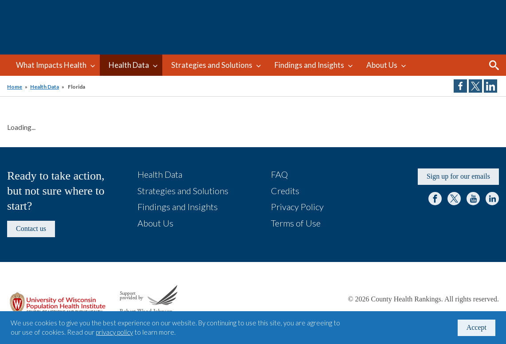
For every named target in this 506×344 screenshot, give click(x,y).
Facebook (435, 198)
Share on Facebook (460, 86)
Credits (285, 190)
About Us (381, 65)
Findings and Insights (309, 65)
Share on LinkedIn (490, 86)
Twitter (454, 198)
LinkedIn (492, 198)
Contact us (31, 228)
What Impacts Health (51, 65)
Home (14, 86)
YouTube (473, 198)
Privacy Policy (297, 206)
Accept (476, 327)
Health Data (129, 65)
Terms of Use (296, 223)
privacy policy (114, 332)
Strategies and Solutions (211, 65)
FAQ (279, 174)
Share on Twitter (475, 86)
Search (494, 65)
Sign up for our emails (458, 176)
